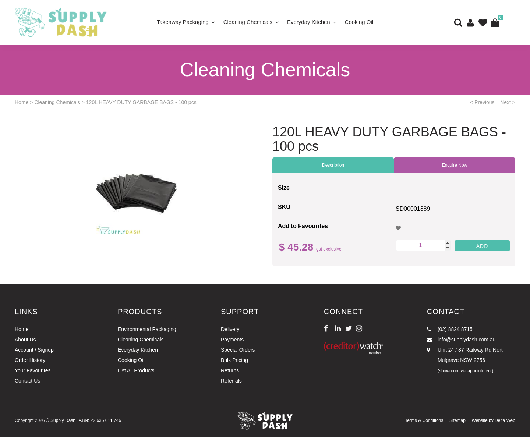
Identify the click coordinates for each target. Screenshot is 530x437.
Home (21, 102)
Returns (230, 370)
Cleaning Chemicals (247, 22)
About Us (25, 339)
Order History (30, 360)
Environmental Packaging (147, 329)
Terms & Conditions (424, 420)
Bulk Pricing (234, 360)
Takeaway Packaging (183, 22)
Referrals (231, 381)
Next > (507, 102)
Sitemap (457, 420)
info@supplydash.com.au (461, 339)
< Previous (482, 102)
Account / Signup (34, 350)
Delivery (230, 329)
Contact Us (27, 381)
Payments (232, 339)
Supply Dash (62, 420)
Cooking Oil (359, 22)
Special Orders (238, 350)
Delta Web (505, 420)
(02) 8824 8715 (450, 329)
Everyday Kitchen (308, 22)
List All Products (136, 370)
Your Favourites (33, 370)
